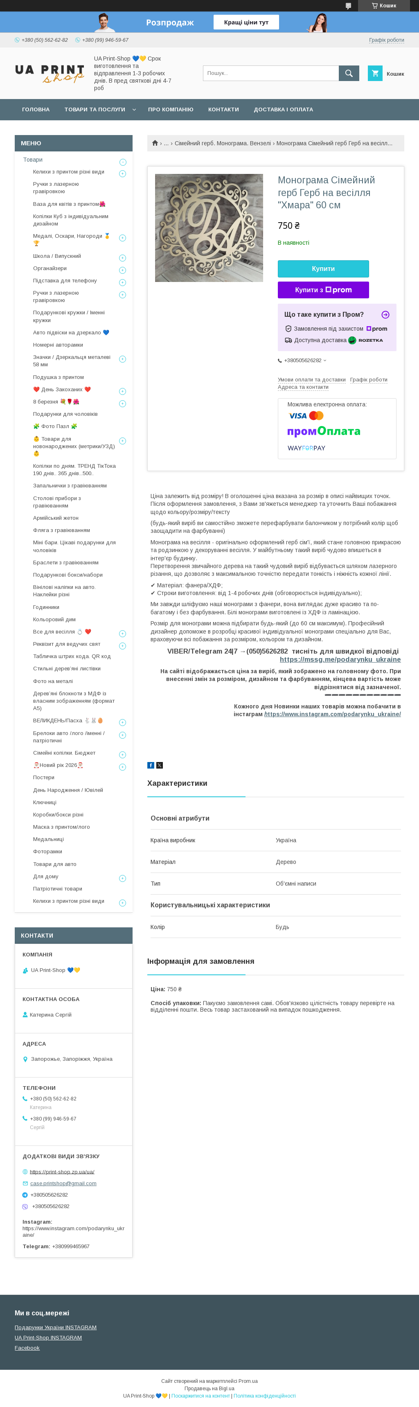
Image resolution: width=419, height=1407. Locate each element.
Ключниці (44, 802)
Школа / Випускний (57, 256)
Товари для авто (55, 864)
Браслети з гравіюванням (66, 562)
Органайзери (50, 268)
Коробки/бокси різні (58, 815)
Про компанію (171, 109)
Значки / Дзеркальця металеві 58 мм (71, 361)
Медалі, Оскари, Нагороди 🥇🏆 (71, 239)
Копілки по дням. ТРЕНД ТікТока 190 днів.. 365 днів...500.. (74, 469)
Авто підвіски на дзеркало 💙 (71, 332)
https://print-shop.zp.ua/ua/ (62, 1171)
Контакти (223, 109)
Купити (323, 268)
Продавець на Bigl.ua (209, 1388)
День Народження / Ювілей (68, 790)
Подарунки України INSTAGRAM (56, 1327)
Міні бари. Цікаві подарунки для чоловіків (74, 546)
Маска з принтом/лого (61, 827)
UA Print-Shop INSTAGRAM (48, 1338)
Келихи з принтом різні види (68, 172)
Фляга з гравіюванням (61, 530)
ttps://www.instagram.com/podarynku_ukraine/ (332, 714)
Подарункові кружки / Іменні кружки (69, 316)
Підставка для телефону (65, 280)
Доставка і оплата (283, 109)
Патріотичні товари (57, 889)
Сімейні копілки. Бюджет (64, 753)
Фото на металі (53, 681)
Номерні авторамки (58, 345)
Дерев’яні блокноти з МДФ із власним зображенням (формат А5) (74, 700)
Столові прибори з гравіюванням (57, 502)
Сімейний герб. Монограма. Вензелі (223, 143)
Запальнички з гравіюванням (70, 486)
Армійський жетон (56, 518)
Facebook (27, 1348)
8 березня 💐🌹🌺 (56, 402)
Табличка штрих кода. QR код (72, 656)
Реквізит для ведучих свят (66, 644)
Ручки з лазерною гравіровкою (56, 187)
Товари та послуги (94, 109)
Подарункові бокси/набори (68, 575)
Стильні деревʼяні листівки (67, 668)
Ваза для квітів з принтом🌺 (69, 204)
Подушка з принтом (58, 377)
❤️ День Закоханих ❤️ (62, 389)
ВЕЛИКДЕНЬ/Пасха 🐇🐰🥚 (68, 720)
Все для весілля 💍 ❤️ (62, 632)
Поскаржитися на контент (200, 1396)
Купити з (323, 290)
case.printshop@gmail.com (63, 1183)
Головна (36, 109)
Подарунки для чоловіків (65, 414)
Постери (43, 777)
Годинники (46, 607)
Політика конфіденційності (265, 1396)
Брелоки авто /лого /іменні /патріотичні (69, 737)
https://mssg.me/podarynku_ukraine (340, 659)
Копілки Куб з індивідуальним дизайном (70, 220)
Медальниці (48, 839)
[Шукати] (349, 73)
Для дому (46, 876)
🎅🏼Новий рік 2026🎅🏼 (58, 765)
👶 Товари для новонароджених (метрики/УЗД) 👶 (74, 446)
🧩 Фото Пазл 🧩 (55, 426)
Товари (33, 159)
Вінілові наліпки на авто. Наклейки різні (64, 591)
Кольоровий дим (54, 619)
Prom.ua (248, 1381)
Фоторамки (47, 851)
